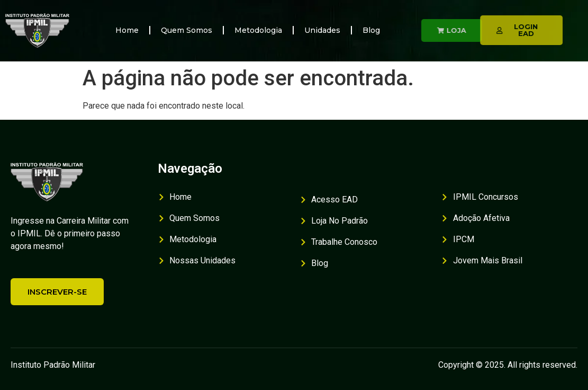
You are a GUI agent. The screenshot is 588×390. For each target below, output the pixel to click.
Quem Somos (186, 30)
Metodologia (258, 30)
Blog (371, 30)
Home (127, 30)
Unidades (322, 30)
